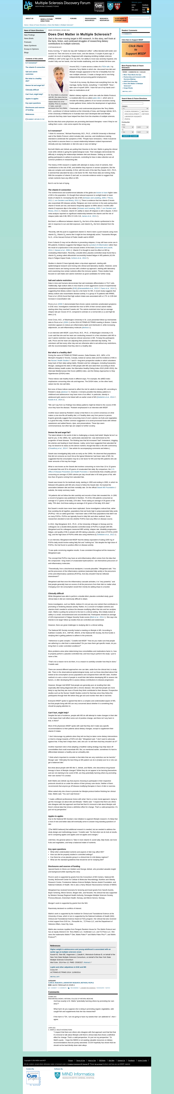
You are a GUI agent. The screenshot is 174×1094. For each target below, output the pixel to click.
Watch (108, 988)
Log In (134, 4)
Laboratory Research (71, 983)
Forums (73, 18)
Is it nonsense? (31, 63)
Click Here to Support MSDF (120, 19)
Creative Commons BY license (78, 1064)
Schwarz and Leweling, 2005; (94, 198)
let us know (98, 1064)
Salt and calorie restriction (31, 73)
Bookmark (100, 988)
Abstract (87, 962)
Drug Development (132, 114)
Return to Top (39, 119)
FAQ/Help (102, 1060)
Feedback (145, 5)
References (30, 114)
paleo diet (96, 98)
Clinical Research (55, 983)
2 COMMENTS (127, 34)
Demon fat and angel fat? (35, 85)
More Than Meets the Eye (132, 74)
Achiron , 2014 (78, 258)
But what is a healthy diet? (33, 80)
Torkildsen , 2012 (105, 535)
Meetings (145, 111)
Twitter (144, 12)
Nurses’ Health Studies (60, 360)
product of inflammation (99, 245)
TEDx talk (105, 67)
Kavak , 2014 (55, 400)
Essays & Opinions (31, 49)
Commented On (134, 72)
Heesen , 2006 (62, 250)
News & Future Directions (46, 20)
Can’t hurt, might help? (34, 94)
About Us (29, 18)
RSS (143, 9)
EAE (75, 288)
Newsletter (145, 7)
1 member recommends (88, 988)
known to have (102, 193)
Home (26, 25)
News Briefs (28, 38)
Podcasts (27, 42)
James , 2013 (89, 216)
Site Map (111, 1060)
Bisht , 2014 (96, 617)
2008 (60, 304)
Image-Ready (128, 88)
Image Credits (142, 1060)
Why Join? (135, 9)
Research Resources (104, 19)
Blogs (26, 52)
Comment (31, 119)
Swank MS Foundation (106, 487)
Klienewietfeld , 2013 (88, 288)
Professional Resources (91, 19)
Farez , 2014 (107, 288)
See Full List (54, 976)
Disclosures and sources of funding (35, 109)
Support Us (121, 1060)
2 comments (63, 988)
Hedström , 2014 (105, 397)
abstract (85, 327)
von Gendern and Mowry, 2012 (66, 200)
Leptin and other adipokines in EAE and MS (68, 967)
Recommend (75, 988)
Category (124, 106)
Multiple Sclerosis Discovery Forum (62, 4)
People (91, 983)
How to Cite (92, 1060)
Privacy (70, 1060)
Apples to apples (32, 99)
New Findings (29, 35)
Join (133, 7)
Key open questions (33, 103)
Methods (84, 983)
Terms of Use (80, 1060)
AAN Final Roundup (131, 81)
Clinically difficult (32, 90)
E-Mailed (143, 72)
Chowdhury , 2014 (58, 448)
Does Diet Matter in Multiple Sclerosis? (60, 25)
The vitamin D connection (35, 67)
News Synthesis (30, 46)
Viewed (124, 72)
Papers (58, 18)
